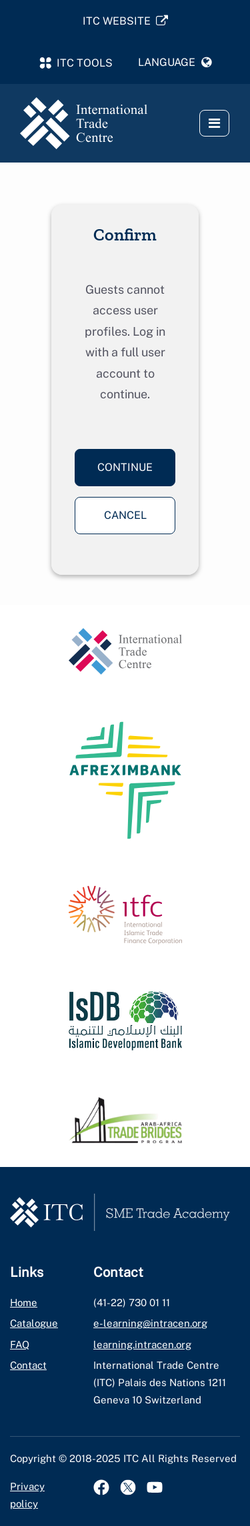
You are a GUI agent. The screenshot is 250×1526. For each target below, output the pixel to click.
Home (23, 1302)
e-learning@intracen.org (150, 1323)
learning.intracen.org (142, 1344)
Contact (28, 1365)
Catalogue (34, 1323)
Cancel (125, 515)
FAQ (19, 1344)
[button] (175, 62)
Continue (125, 467)
